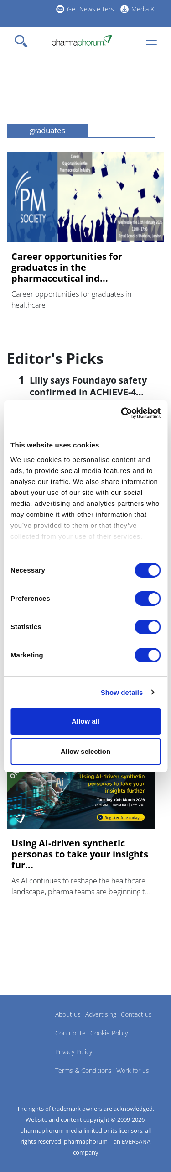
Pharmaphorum (32, 1027)
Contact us (136, 1014)
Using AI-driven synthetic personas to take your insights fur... (79, 854)
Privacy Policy (73, 1051)
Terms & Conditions (83, 1070)
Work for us (132, 1070)
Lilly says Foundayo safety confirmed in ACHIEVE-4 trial (88, 392)
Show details (122, 692)
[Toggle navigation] (23, 41)
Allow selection (85, 751)
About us (68, 1014)
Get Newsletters (90, 9)
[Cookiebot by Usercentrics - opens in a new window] (122, 413)
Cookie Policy (109, 1033)
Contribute (70, 1033)
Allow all (85, 721)
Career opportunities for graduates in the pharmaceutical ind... (66, 267)
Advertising (100, 1014)
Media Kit (144, 9)
